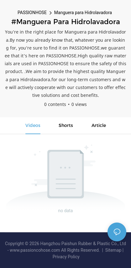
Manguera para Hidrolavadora (83, 12)
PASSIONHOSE (32, 12)
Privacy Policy (66, 256)
